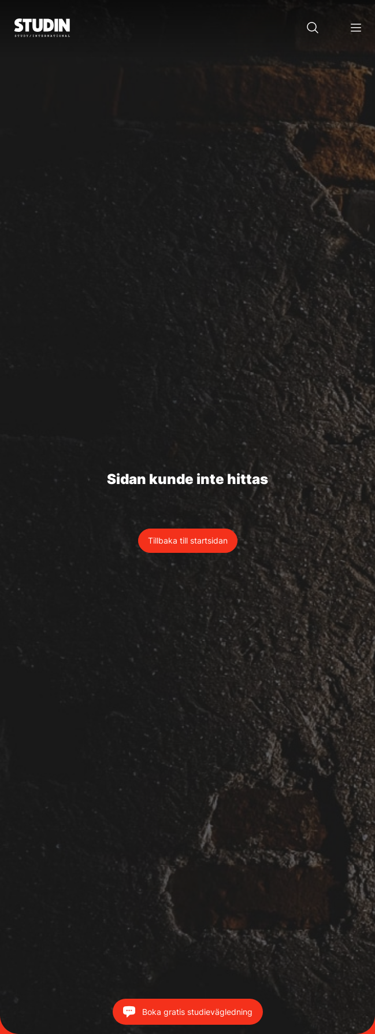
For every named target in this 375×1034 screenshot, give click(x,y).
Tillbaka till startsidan (188, 540)
